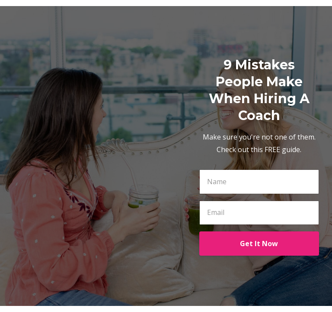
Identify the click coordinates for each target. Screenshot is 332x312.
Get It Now (259, 243)
